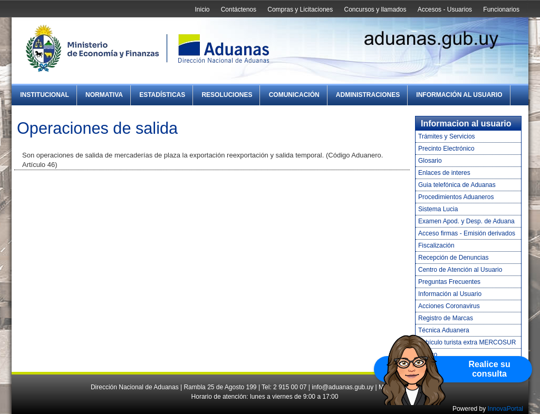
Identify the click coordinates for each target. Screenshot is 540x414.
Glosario (430, 160)
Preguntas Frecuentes (449, 281)
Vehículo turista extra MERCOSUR (467, 342)
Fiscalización (436, 245)
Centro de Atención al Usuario (460, 269)
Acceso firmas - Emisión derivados (466, 233)
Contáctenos (238, 9)
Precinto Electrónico (446, 148)
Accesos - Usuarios (445, 9)
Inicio (202, 9)
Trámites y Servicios (446, 136)
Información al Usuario (459, 94)
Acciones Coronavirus (449, 306)
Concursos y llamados (375, 9)
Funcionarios (501, 9)
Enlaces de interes (444, 172)
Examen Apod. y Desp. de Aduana (466, 221)
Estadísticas (162, 94)
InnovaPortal (505, 408)
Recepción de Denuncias (453, 257)
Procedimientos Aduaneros (456, 197)
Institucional (44, 94)
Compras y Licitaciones (300, 9)
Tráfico (427, 354)
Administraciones (368, 94)
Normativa (104, 94)
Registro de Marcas (445, 318)
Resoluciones (226, 94)
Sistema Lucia (438, 209)
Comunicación (294, 94)
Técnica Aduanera (443, 330)
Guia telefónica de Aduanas (457, 185)
